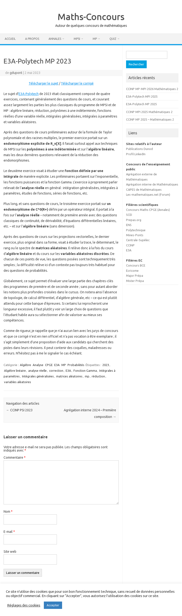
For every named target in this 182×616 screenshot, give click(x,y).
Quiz (112, 38)
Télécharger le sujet (43, 83)
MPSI (77, 38)
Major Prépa (134, 275)
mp (87, 376)
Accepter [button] (53, 605)
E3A (57, 365)
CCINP (130, 245)
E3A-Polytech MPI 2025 (142, 96)
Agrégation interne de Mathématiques (152, 184)
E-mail (9, 532)
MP (95, 38)
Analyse (38, 365)
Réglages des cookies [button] (23, 605)
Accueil (10, 38)
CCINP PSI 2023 (19, 410)
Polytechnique (136, 230)
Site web (10, 551)
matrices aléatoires (69, 376)
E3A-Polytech (28, 94)
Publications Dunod (139, 148)
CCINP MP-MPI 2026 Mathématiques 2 (152, 89)
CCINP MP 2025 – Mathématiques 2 (150, 119)
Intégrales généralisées (38, 376)
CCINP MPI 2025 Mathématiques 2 (149, 111)
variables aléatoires (17, 382)
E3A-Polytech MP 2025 (141, 104)
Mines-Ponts (134, 235)
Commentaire (15, 457)
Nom (8, 511)
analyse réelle (37, 370)
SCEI (129, 214)
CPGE (49, 365)
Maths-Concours (91, 17)
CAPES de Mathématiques (144, 189)
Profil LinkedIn (136, 154)
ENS (129, 224)
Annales (55, 38)
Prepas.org (133, 220)
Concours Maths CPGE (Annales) (148, 209)
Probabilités (76, 365)
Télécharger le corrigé (77, 83)
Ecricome (132, 270)
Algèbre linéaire (15, 370)
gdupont (16, 73)
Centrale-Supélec (138, 240)
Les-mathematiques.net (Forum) (148, 194)
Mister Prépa (135, 280)
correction (56, 370)
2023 (105, 365)
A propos (32, 38)
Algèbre (25, 365)
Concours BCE (135, 265)
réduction (98, 376)
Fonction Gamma (85, 370)
